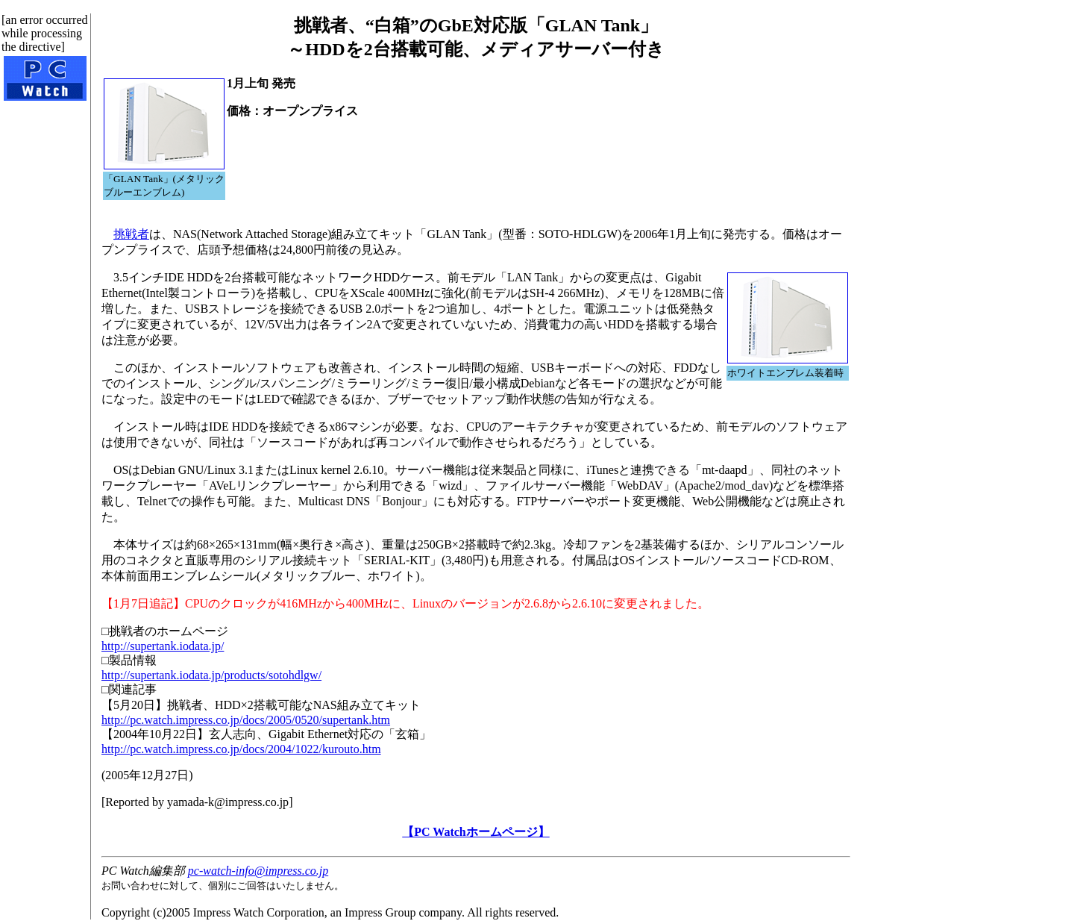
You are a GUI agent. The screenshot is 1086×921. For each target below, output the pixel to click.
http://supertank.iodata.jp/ (162, 646)
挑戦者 (131, 234)
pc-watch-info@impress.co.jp (258, 870)
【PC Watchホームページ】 (475, 831)
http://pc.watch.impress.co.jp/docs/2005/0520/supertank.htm (245, 720)
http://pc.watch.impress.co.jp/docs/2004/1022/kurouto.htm (241, 749)
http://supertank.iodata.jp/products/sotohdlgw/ (211, 675)
